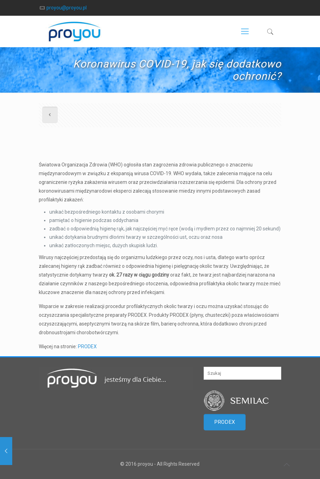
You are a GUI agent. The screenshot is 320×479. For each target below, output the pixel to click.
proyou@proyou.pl (66, 7)
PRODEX (87, 346)
